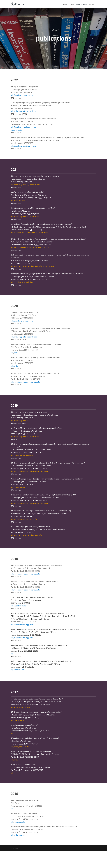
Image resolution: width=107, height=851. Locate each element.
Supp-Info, (18, 95)
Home (65, 4)
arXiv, (16, 111)
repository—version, (30, 232)
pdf (12, 95)
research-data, (35, 436)
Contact (92, 4)
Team (72, 4)
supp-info (29, 455)
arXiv (16, 353)
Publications (81, 4)
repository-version (29, 127)
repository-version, (21, 185)
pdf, (12, 185)
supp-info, (23, 111)
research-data (43, 232)
